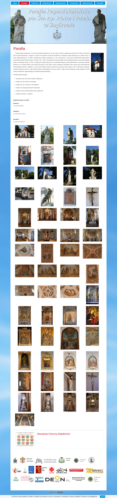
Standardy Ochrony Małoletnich (53, 434)
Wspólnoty (46, 3)
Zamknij (103, 496)
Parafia (24, 3)
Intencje (34, 3)
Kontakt (100, 3)
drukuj (104, 488)
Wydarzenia (61, 3)
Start (15, 3)
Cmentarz (74, 3)
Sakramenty (87, 3)
